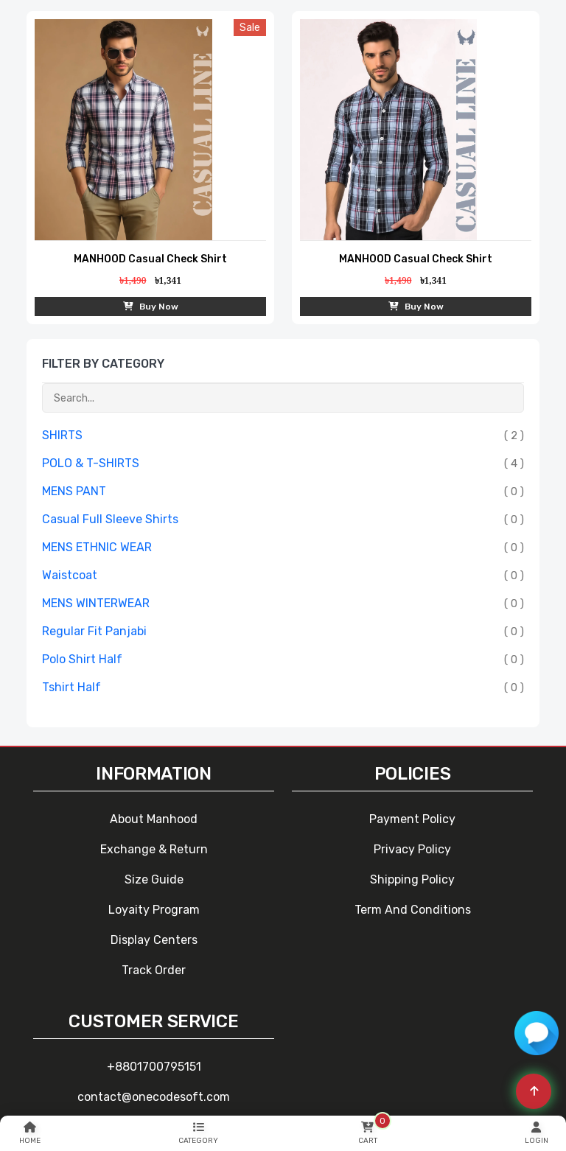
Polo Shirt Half (82, 659)
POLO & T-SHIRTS (90, 463)
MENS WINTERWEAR (96, 603)
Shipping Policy (412, 879)
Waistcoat (69, 575)
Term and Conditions (412, 910)
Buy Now (150, 306)
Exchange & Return (154, 849)
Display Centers (154, 940)
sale (250, 27)
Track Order (154, 970)
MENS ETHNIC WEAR (97, 547)
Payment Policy (412, 819)
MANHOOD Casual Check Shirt (150, 259)
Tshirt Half (71, 687)
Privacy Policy (412, 849)
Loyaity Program (154, 910)
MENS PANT (74, 491)
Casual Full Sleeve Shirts (110, 519)
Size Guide (154, 879)
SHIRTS (62, 435)
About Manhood (154, 819)
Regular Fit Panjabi (94, 631)
